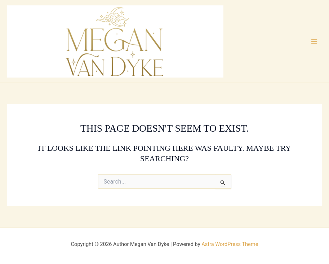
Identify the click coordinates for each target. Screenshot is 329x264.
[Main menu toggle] (314, 41)
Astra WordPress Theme (229, 244)
